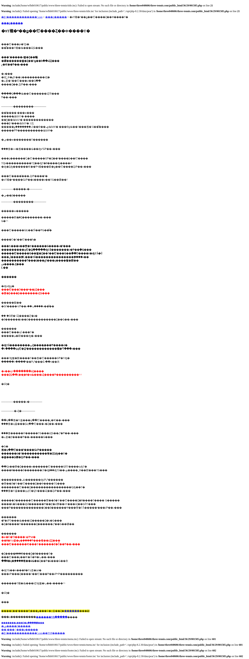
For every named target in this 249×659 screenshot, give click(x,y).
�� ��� (8, 629)
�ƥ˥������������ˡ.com (22, 17)
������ (71, 611)
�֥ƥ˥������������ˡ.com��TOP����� (33, 633)
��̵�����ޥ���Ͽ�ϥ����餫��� (22, 623)
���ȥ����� (56, 17)
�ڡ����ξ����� (15, 626)
